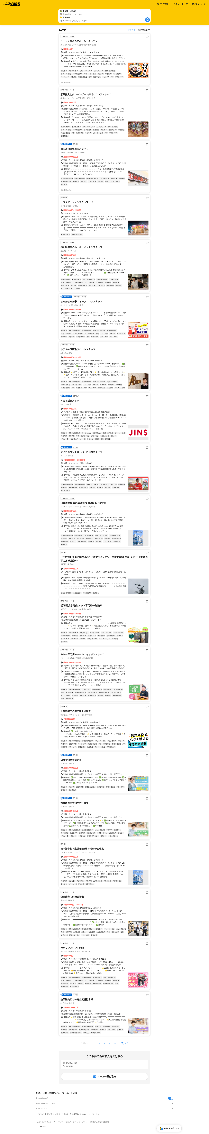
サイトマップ (58, 1122)
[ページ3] (104, 1043)
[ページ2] (99, 1043)
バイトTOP (40, 1114)
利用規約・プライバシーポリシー (77, 1122)
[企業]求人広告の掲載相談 (99, 1122)
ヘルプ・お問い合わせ (44, 1122)
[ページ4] (109, 1043)
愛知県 (49, 1114)
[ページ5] (115, 1043)
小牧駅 (66, 1114)
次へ (123, 1043)
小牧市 (57, 1114)
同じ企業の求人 (66, 82)
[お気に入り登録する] (147, 36)
